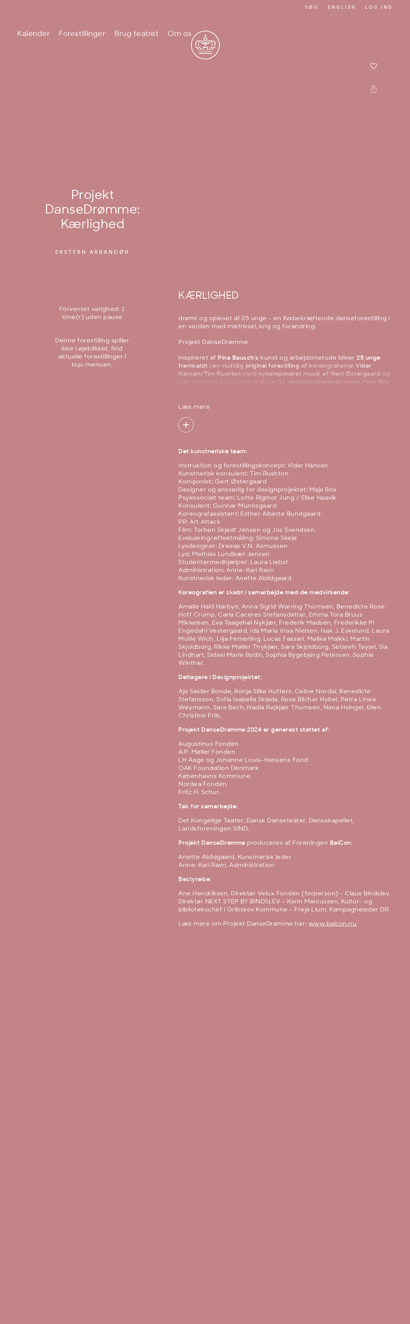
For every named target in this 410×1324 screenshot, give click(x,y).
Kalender (33, 34)
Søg (312, 8)
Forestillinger (82, 34)
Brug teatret (136, 34)
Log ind (379, 8)
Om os (180, 34)
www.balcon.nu (333, 924)
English (342, 8)
